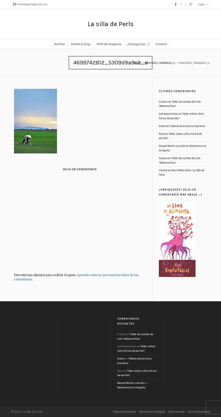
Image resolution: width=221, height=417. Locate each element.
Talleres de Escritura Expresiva (187, 126)
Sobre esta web (176, 411)
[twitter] (182, 4)
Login (203, 4)
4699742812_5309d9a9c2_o (160, 63)
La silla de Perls (111, 24)
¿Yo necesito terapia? (199, 411)
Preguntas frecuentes (124, 411)
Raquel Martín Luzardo (172, 146)
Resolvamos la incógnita (131, 387)
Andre (162, 126)
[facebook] (176, 4)
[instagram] (186, 4)
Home (137, 63)
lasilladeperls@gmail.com (30, 4)
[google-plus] (191, 4)
